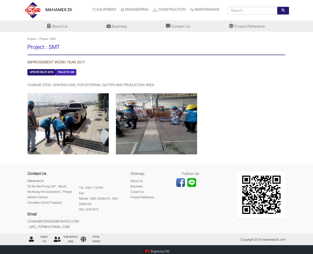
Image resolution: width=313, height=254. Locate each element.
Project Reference (247, 26)
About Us (57, 26)
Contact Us (178, 26)
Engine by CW (160, 251)
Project (31, 38)
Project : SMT (47, 38)
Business (116, 26)
